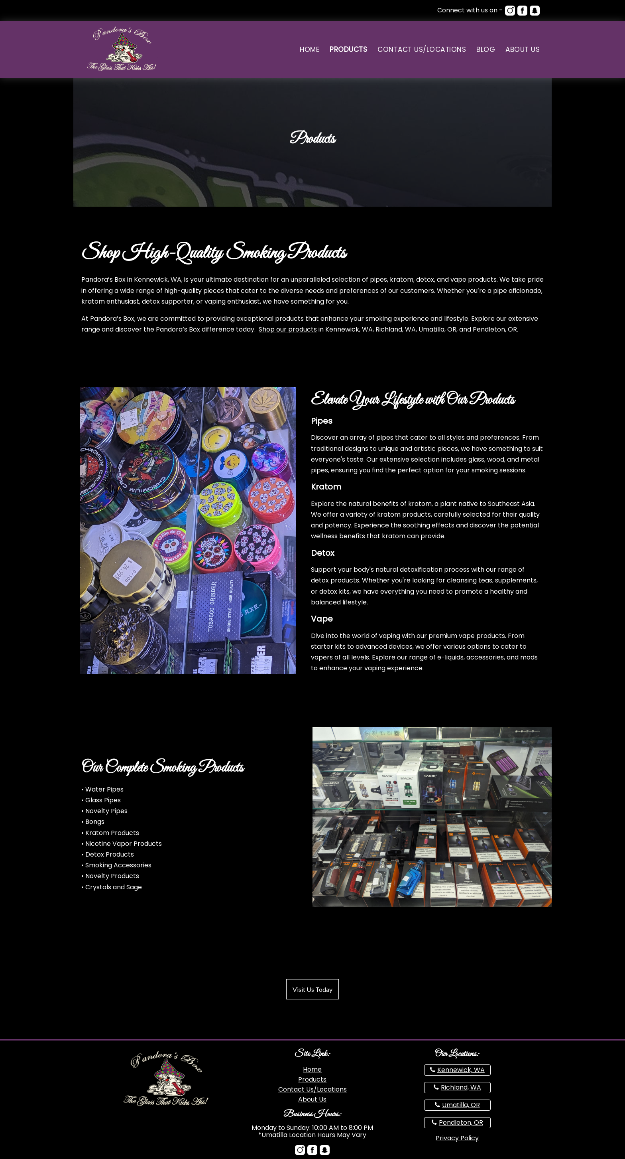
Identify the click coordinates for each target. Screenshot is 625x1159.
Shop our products (288, 329)
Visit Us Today (312, 989)
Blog (485, 49)
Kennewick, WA (461, 1069)
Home (309, 49)
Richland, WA (461, 1087)
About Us (522, 49)
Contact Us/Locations (421, 49)
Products (348, 49)
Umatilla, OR (461, 1105)
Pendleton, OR (461, 1122)
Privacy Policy (457, 1138)
